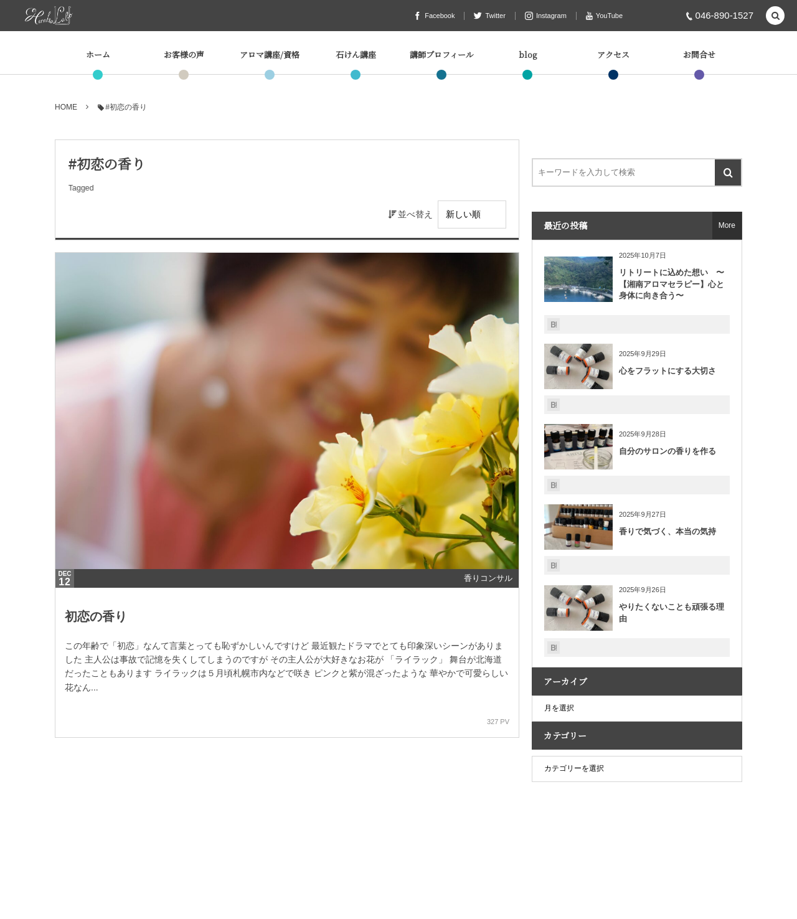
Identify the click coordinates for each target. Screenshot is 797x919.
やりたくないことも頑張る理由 (671, 612)
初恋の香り (96, 616)
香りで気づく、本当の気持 (667, 531)
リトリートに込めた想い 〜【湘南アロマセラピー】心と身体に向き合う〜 (671, 283)
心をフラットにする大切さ (667, 370)
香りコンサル (488, 578)
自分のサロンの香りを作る (667, 451)
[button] (775, 16)
